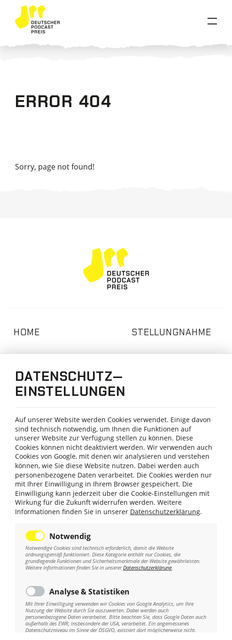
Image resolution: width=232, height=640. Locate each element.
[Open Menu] (212, 21)
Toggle (35, 536)
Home (27, 332)
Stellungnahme (171, 332)
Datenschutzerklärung (165, 511)
